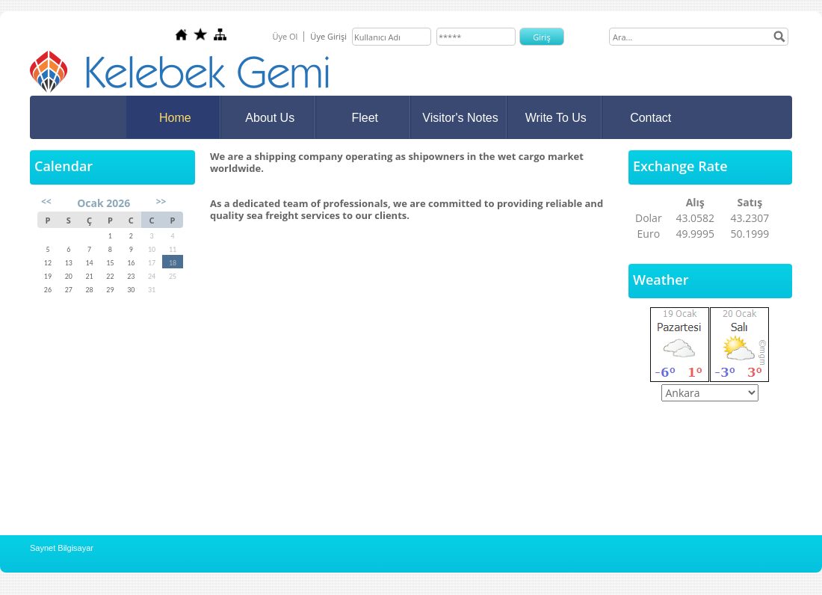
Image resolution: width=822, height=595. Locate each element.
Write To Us (556, 117)
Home (175, 117)
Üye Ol (284, 36)
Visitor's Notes (460, 117)
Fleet (364, 117)
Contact (650, 117)
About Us (269, 117)
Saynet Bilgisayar (61, 547)
